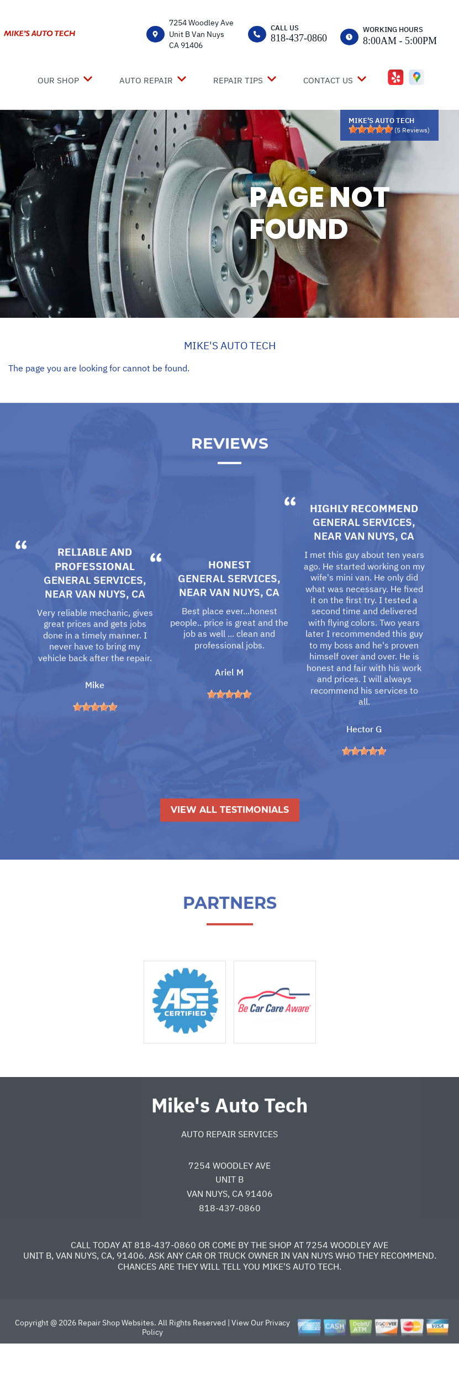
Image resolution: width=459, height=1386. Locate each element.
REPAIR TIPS (238, 80)
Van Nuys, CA (110, 632)
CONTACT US (328, 80)
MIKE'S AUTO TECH (230, 345)
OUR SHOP (58, 80)
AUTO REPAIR (146, 80)
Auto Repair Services (229, 1173)
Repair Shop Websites (115, 1362)
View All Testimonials (230, 849)
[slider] (371, 129)
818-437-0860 (299, 38)
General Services (93, 619)
